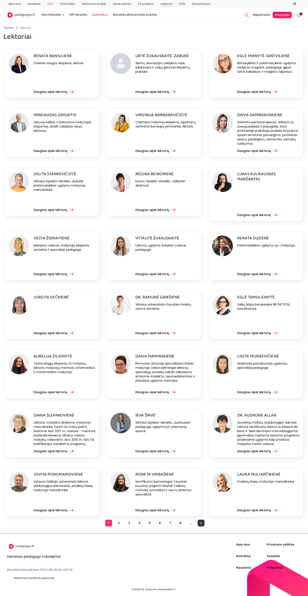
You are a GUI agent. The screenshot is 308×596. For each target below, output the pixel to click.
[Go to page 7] (170, 523)
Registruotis (261, 14)
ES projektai (146, 4)
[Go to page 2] (119, 523)
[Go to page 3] (129, 523)
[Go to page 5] (149, 523)
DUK (50, 4)
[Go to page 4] (139, 523)
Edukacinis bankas (94, 4)
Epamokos (100, 14)
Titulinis (8, 28)
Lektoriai (166, 4)
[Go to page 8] (180, 523)
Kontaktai (34, 4)
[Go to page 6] (160, 523)
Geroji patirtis (122, 4)
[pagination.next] (201, 523)
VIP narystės (78, 14)
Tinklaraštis (67, 4)
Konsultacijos (201, 4)
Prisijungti (282, 15)
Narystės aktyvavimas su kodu (135, 14)
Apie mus (15, 4)
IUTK (182, 4)
